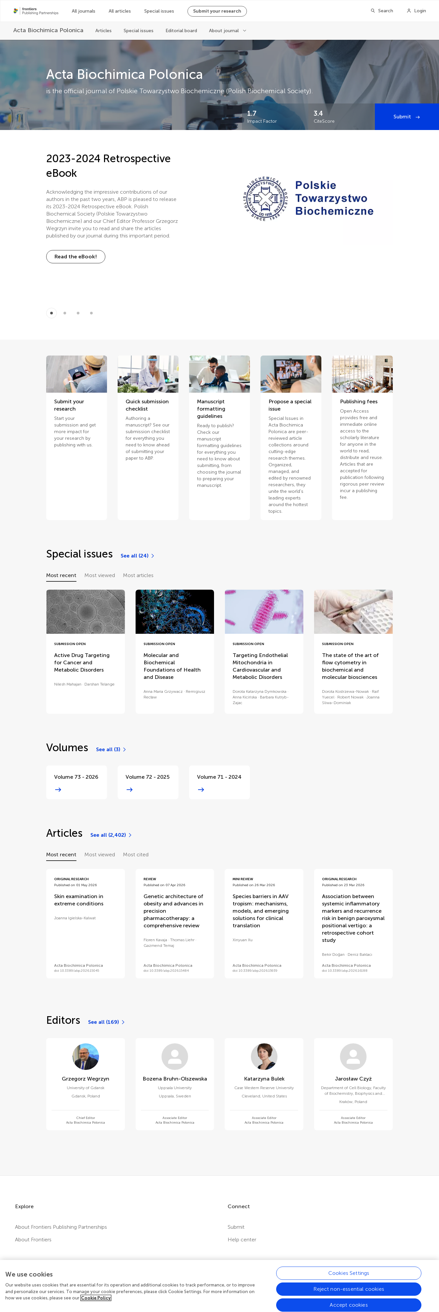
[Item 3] (91, 313)
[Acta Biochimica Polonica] (48, 30)
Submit (402, 116)
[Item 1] (64, 313)
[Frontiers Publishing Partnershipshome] (36, 11)
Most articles (138, 575)
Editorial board (181, 30)
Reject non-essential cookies (348, 1295)
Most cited (136, 854)
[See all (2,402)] (111, 835)
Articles (103, 30)
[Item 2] (78, 313)
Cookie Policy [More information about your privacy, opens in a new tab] (96, 1304)
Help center (242, 1239)
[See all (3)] (111, 749)
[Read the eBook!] (75, 256)
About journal (224, 30)
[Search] (381, 11)
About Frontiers (33, 1239)
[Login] (416, 11)
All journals (83, 11)
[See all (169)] (107, 1022)
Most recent (61, 575)
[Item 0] (51, 313)
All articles (120, 11)
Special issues (159, 11)
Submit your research (217, 11)
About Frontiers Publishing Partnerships (61, 1227)
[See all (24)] (138, 555)
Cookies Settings (349, 1280)
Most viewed (99, 575)
